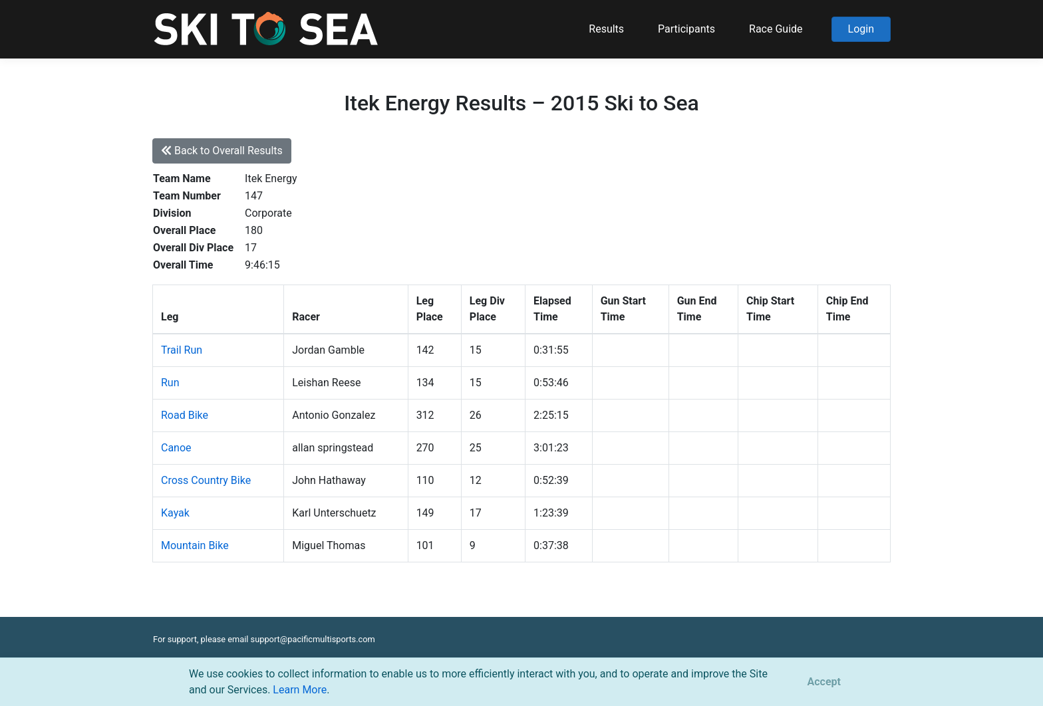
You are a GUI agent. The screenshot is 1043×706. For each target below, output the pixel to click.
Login (861, 29)
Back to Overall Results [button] (222, 150)
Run (170, 382)
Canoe (176, 447)
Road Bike (184, 415)
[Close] (824, 682)
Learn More (300, 689)
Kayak (175, 513)
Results (606, 29)
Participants (686, 29)
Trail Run (181, 350)
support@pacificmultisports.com (313, 639)
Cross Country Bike (206, 480)
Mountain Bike (195, 545)
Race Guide (776, 29)
